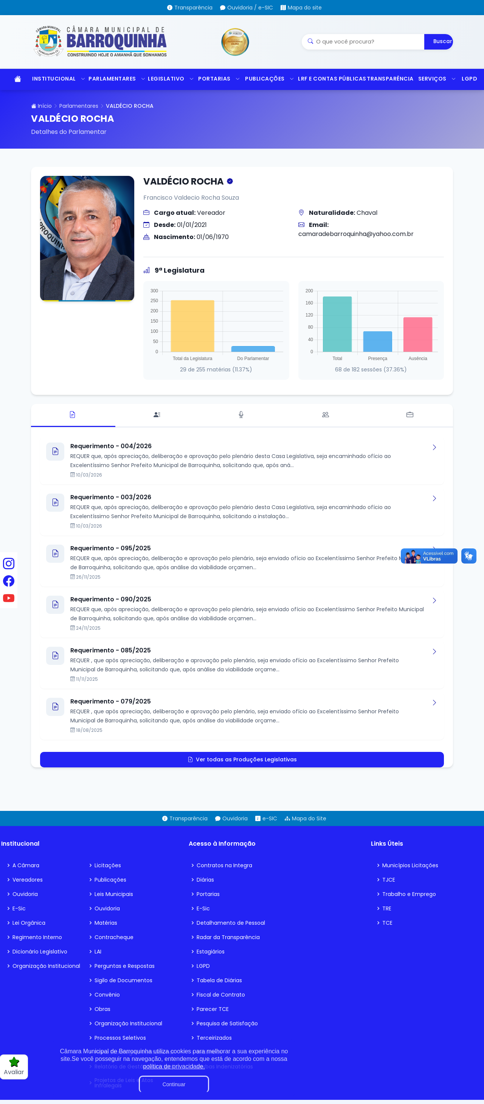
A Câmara (25, 865)
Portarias (208, 894)
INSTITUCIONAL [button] (56, 78)
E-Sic (19, 908)
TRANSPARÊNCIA (388, 78)
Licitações (108, 865)
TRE (386, 908)
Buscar (442, 41)
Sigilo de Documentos (123, 980)
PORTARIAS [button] (217, 78)
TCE (387, 922)
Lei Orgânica (28, 922)
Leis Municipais (114, 894)
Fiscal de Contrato (221, 994)
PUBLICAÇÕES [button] (267, 78)
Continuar (174, 1084)
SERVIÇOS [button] (436, 78)
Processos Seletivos (120, 1037)
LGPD (469, 78)
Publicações (110, 879)
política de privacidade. (174, 1066)
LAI (98, 951)
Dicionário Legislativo (39, 951)
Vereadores (27, 879)
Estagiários (211, 951)
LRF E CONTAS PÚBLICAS (328, 78)
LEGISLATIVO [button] (169, 78)
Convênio (107, 994)
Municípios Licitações (410, 865)
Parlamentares (78, 106)
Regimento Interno (37, 937)
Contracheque (114, 937)
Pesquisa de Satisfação (227, 1023)
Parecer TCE (213, 1009)
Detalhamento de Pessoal (231, 922)
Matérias (106, 922)
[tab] (73, 415)
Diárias (205, 879)
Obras (102, 1009)
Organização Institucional (46, 966)
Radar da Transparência (228, 937)
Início (41, 106)
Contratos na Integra (224, 865)
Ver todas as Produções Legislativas (242, 760)
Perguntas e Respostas (125, 966)
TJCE (388, 879)
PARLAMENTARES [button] (114, 78)
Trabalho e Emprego (409, 894)
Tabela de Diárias (219, 980)
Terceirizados (214, 1037)
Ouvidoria (25, 894)
